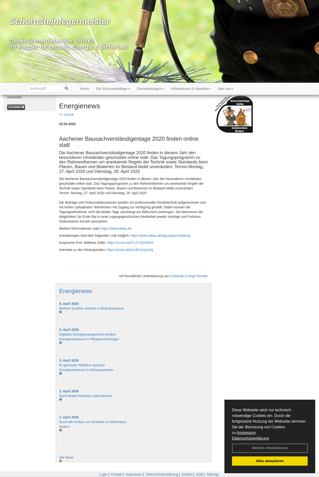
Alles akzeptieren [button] (270, 461)
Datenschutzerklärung (250, 438)
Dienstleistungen (150, 89)
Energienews (75, 291)
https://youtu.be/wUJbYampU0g (130, 250)
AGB (199, 474)
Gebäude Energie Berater (189, 276)
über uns (225, 89)
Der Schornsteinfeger (113, 89)
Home (84, 89)
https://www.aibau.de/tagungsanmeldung (160, 235)
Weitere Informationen (270, 448)
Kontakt (116, 474)
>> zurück (66, 114)
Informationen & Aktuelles (191, 89)
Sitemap (213, 474)
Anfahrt (187, 474)
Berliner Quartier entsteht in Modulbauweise (91, 308)
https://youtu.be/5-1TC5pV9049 (130, 243)
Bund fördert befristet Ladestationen (85, 396)
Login (103, 474)
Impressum (246, 433)
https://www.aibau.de (116, 228)
